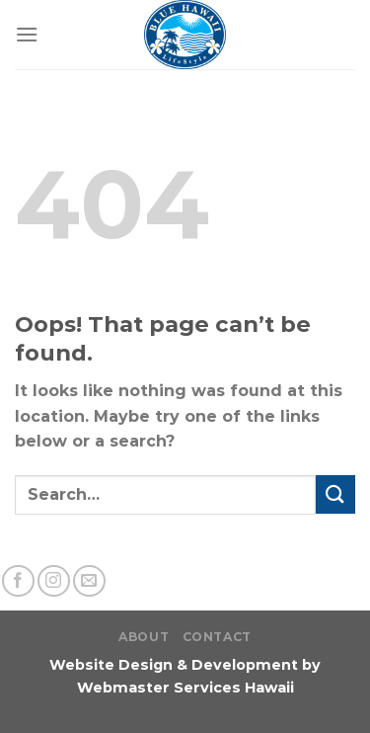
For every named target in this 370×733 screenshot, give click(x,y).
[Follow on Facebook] (18, 581)
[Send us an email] (89, 581)
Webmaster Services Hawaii (185, 687)
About (143, 636)
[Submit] (335, 494)
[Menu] (26, 34)
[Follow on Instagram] (53, 581)
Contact (217, 636)
